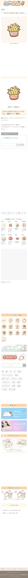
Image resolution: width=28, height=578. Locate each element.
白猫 (13, 386)
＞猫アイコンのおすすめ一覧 (10, 513)
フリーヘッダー (7, 375)
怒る (20, 379)
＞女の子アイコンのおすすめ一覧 (11, 510)
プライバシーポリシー (13, 572)
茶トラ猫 (12, 389)
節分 (18, 382)
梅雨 (19, 372)
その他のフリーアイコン (11, 138)
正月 (13, 382)
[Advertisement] (14, 59)
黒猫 (18, 386)
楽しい (14, 379)
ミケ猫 (4, 389)
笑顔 (16, 375)
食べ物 (3, 9)
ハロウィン (6, 382)
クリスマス (6, 386)
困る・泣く (6, 379)
